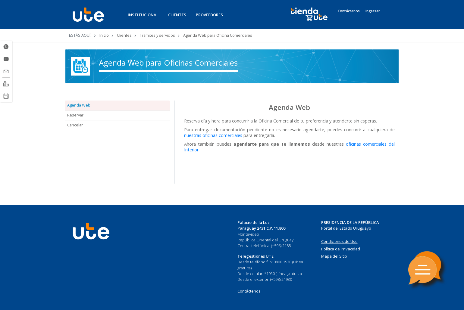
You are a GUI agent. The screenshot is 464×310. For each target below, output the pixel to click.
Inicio (104, 35)
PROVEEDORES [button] (209, 14)
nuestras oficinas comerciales (213, 135)
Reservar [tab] (75, 115)
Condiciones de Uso (339, 241)
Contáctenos (349, 11)
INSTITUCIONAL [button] (143, 14)
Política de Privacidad (340, 249)
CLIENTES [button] (177, 14)
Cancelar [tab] (75, 125)
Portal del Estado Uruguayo (346, 228)
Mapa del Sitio (334, 256)
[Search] (389, 17)
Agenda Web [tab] (78, 105)
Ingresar (372, 11)
